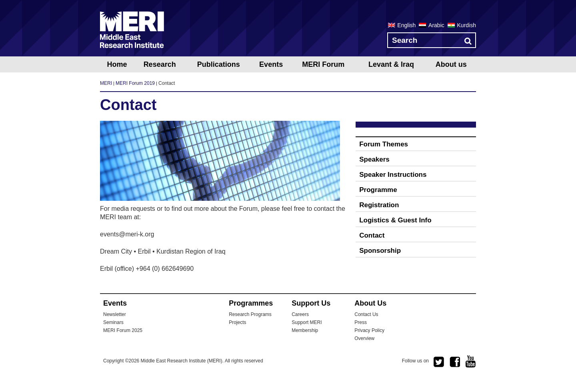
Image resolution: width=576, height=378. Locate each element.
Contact (371, 235)
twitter (439, 362)
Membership (305, 330)
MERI (132, 29)
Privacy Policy (369, 330)
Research (160, 64)
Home (117, 64)
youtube (471, 361)
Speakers (374, 159)
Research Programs (250, 314)
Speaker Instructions (392, 174)
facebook (455, 362)
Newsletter (114, 314)
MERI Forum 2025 (122, 330)
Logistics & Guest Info (395, 220)
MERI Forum (323, 64)
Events (271, 64)
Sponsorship (380, 250)
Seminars (113, 322)
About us (451, 64)
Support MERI (307, 322)
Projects (237, 322)
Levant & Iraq (391, 64)
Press (360, 322)
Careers (300, 314)
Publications (218, 64)
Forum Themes (383, 144)
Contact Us (366, 314)
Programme (378, 190)
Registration (379, 205)
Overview (364, 338)
